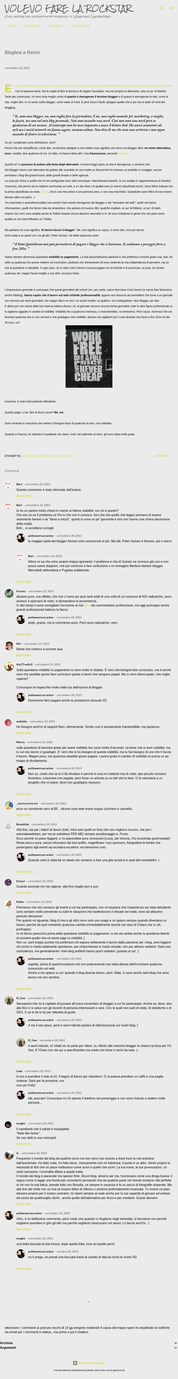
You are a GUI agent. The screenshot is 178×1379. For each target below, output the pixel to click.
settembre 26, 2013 (40, 1238)
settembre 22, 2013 (37, 484)
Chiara (44, 191)
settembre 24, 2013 (69, 535)
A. (17, 1153)
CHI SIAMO (29, 26)
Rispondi (23, 496)
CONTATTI (53, 26)
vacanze (67, 455)
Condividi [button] (162, 455)
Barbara (123, 153)
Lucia (58, 85)
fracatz (21, 591)
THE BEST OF (79, 26)
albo (87, 605)
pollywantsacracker (41, 535)
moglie (20, 1238)
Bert (19, 484)
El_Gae (20, 998)
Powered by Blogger (89, 1363)
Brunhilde (22, 824)
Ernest (20, 881)
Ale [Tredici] (24, 664)
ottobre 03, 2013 (67, 1251)
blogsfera (29, 455)
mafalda (21, 721)
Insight (20, 1123)
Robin (20, 901)
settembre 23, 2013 (42, 721)
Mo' (18, 643)
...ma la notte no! (27, 803)
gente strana (48, 455)
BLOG (8, 26)
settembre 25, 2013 (57, 1213)
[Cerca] (161, 7)
